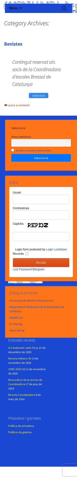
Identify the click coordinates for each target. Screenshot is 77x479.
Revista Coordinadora (21, 395)
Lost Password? (23, 269)
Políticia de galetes (20, 432)
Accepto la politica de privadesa (33, 150)
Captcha (18, 223)
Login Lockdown (56, 249)
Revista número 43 (19, 358)
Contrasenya (21, 208)
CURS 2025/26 (16, 369)
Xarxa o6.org (16, 330)
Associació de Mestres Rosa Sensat (31, 300)
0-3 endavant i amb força (23, 348)
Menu (13, 8)
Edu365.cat (16, 317)
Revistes (13, 44)
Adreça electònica (21, 136)
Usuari (17, 192)
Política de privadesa (21, 426)
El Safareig (15, 324)
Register (39, 269)
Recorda (18, 253)
